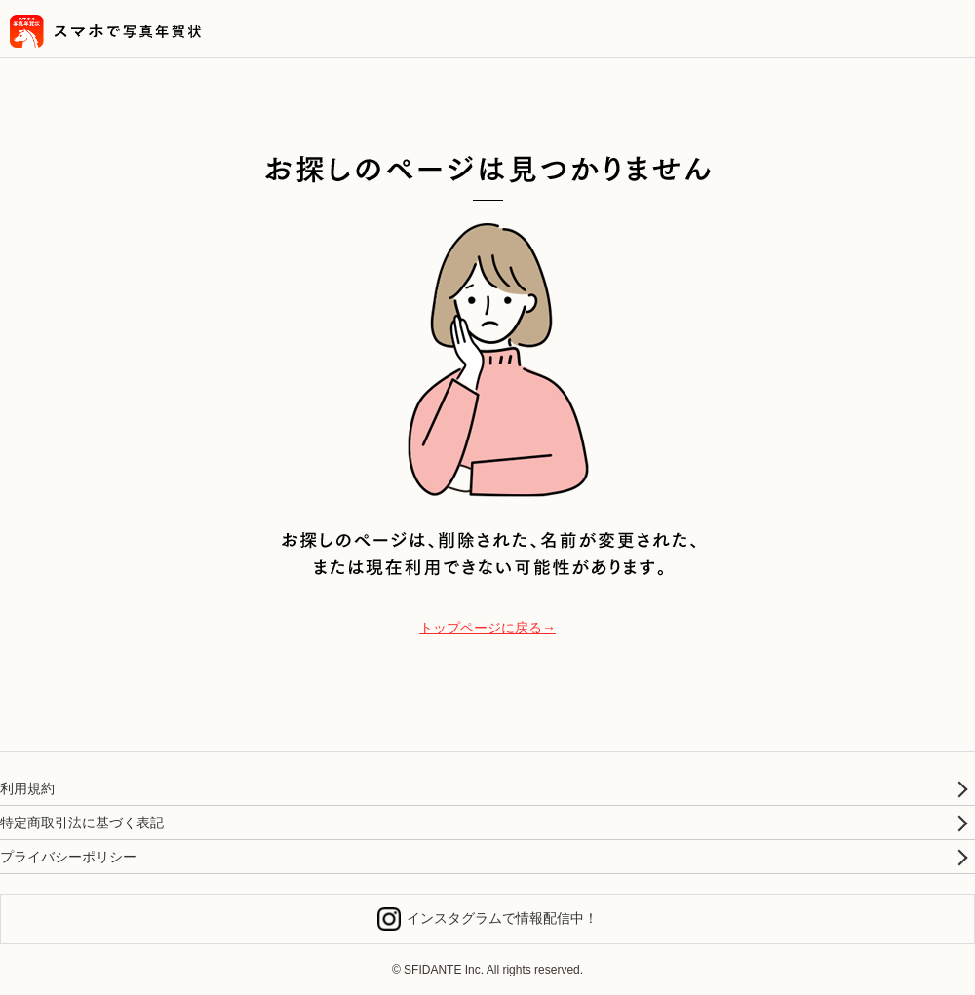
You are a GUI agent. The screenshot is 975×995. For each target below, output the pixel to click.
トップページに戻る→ (487, 627)
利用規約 (27, 788)
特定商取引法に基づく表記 (82, 822)
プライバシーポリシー (68, 856)
